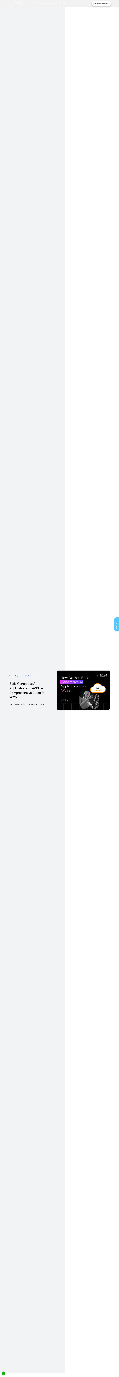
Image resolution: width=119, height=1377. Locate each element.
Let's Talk (116, 624)
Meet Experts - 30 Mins (101, 3)
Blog (16, 676)
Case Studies (52, 3)
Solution (43, 3)
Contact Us (74, 3)
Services (35, 3)
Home (11, 676)
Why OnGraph (63, 3)
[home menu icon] (29, 3)
